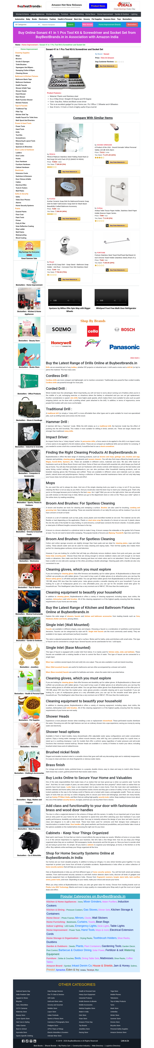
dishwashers (58, 599)
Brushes (104, 508)
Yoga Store (114, 991)
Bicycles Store (115, 1025)
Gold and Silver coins (55, 1001)
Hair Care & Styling (23, 1022)
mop (89, 492)
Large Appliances (37, 14)
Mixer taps (50, 662)
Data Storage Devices (55, 991)
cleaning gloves (69, 459)
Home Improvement (105, 14)
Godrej (54, 797)
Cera (138, 616)
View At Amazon (107, 58)
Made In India (84, 1012)
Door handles (76, 824)
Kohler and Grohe (60, 619)
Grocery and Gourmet (55, 1005)
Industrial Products (85, 998)
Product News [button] (98, 6)
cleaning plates (121, 543)
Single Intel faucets (95, 631)
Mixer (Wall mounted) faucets (57, 667)
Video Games (21, 1025)
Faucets (49, 629)
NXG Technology (62, 887)
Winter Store (114, 1015)
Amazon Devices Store (118, 1032)
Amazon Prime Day (86, 1022)
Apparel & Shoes (22, 998)
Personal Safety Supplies (119, 1029)
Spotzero (66, 462)
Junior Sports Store (23, 1018)
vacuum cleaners (94, 459)
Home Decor (90, 14)
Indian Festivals (53, 1015)
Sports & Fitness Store (55, 1018)
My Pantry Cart (64, 1046)
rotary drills (68, 431)
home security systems (54, 867)
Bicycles (19, 1001)
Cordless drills (51, 380)
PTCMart (61, 797)
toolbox (74, 367)
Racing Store (83, 1032)
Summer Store (115, 1018)
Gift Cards (51, 998)
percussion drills (88, 441)
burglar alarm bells (121, 877)
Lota (53, 887)
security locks (103, 797)
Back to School (21, 1029)
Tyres (112, 1005)
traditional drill (53, 413)
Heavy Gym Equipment (87, 994)
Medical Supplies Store (87, 1008)
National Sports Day (23, 991)
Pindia (48, 887)
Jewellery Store (84, 1029)
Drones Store (115, 1022)
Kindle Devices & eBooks (88, 1001)
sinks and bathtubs (127, 652)
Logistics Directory (112, 1046)
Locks (68, 787)
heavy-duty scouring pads (56, 556)
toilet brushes (72, 599)
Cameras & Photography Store (58, 1022)
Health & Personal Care (87, 991)
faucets (77, 616)
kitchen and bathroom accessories (98, 616)
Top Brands (83, 1025)
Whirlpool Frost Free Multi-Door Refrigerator (116, 308)
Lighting (134, 14)
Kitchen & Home (22, 14)
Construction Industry (81, 1046)
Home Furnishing (77, 14)
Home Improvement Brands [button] (110, 24)
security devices (69, 800)
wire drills (74, 398)
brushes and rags (133, 457)
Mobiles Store (52, 1008)
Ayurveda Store (21, 1032)
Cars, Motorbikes (22, 1005)
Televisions (114, 998)
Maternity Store (21, 1012)
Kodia (67, 797)
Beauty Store (20, 1015)
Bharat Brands (50, 1046)
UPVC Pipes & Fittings (55, 1029)
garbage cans (120, 457)
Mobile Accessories (85, 1005)
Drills (48, 367)
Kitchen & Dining (52, 14)
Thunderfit (119, 533)
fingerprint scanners (105, 877)
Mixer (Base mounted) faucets (57, 672)
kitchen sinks (114, 652)
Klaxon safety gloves (54, 579)
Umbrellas (114, 1012)
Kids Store (82, 1015)
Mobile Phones (115, 994)
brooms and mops (107, 457)
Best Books (38, 1046)
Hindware (49, 619)
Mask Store (114, 1008)
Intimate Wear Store (55, 1036)
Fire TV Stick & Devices (56, 994)
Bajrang (112, 533)
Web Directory (97, 1046)
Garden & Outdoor (122, 14)
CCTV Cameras (21, 1008)
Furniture (64, 14)
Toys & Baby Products (118, 1001)
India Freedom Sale (23, 994)
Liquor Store (52, 1012)
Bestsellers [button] (132, 24)
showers (70, 616)
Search (70, 24)
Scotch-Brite (57, 462)
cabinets (90, 845)
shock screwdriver (107, 446)
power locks (55, 880)
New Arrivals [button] (88, 24)
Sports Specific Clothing (24, 1036)
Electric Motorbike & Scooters (58, 1032)
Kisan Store (83, 1018)
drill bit (129, 367)
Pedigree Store (53, 1025)
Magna (48, 462)
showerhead (107, 721)
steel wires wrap (94, 520)
